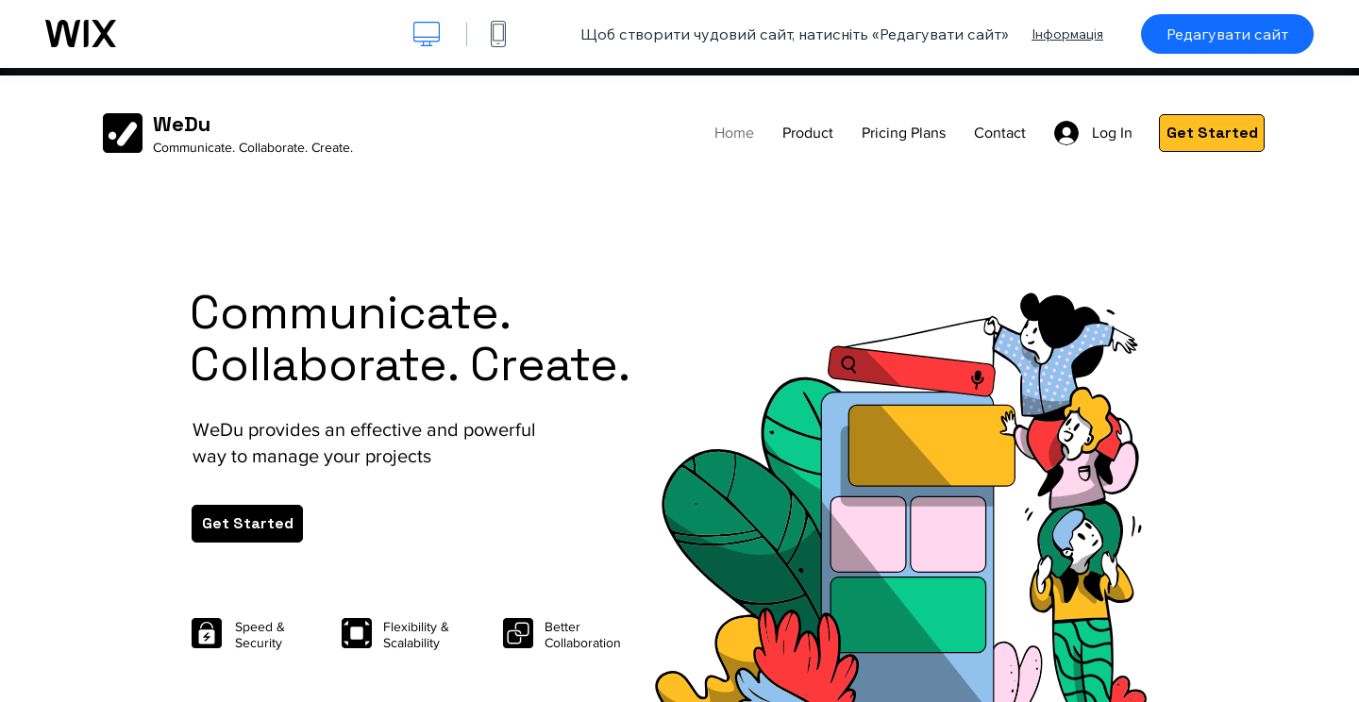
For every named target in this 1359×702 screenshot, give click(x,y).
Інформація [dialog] (1067, 33)
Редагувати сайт (1227, 34)
